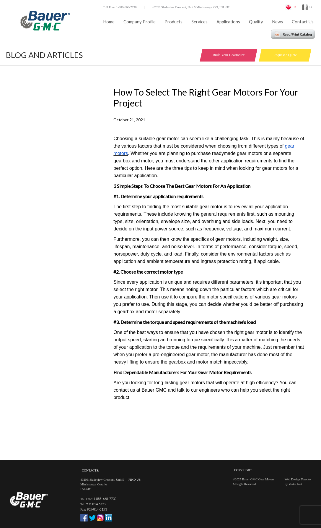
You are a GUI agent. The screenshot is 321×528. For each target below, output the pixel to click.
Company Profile (139, 21)
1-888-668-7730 (104, 498)
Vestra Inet (295, 484)
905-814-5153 (97, 509)
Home (109, 21)
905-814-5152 (96, 504)
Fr (310, 7)
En (294, 7)
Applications (228, 21)
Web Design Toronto (298, 479)
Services (199, 21)
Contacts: (90, 470)
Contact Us (303, 21)
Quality (256, 21)
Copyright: (243, 470)
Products (173, 21)
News (277, 21)
